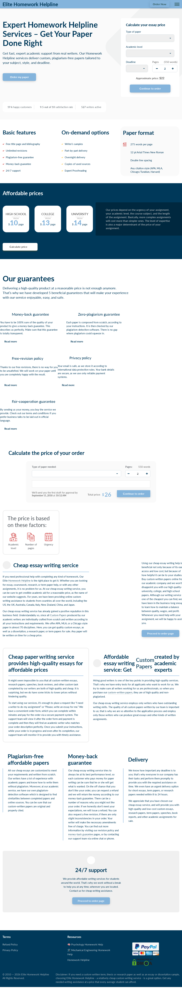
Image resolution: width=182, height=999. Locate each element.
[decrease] (156, 68)
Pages (155, 61)
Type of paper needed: (44, 466)
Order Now (159, 4)
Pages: (128, 466)
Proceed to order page (160, 633)
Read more (10, 341)
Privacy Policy (10, 950)
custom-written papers (120, 692)
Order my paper (19, 77)
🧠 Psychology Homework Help (85, 944)
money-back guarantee (80, 834)
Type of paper (133, 31)
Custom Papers (58, 615)
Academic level (134, 46)
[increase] (172, 68)
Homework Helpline (19, 580)
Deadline (131, 61)
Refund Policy (10, 944)
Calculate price (18, 246)
